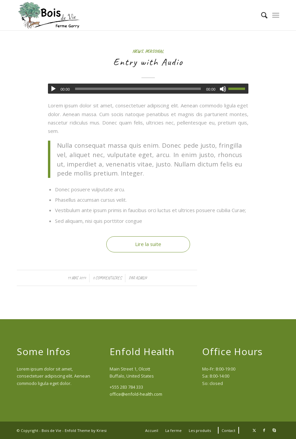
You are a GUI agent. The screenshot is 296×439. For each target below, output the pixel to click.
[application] (148, 89)
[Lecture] (53, 89)
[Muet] (223, 89)
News (137, 51)
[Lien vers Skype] (274, 430)
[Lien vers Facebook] (264, 430)
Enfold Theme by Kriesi (86, 430)
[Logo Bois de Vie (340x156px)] (49, 15)
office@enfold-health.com (136, 394)
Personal (154, 51)
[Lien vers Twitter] (254, 430)
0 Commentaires (107, 278)
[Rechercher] (261, 15)
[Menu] (275, 15)
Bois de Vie (51, 430)
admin (141, 278)
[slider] (138, 89)
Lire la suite (148, 244)
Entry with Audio (148, 61)
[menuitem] (261, 15)
